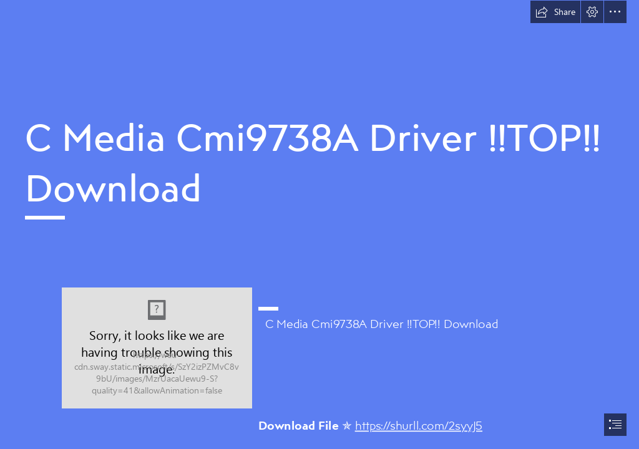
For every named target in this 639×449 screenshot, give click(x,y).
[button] (555, 12)
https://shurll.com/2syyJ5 (418, 425)
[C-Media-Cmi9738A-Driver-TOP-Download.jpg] (157, 348)
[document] (319, 224)
